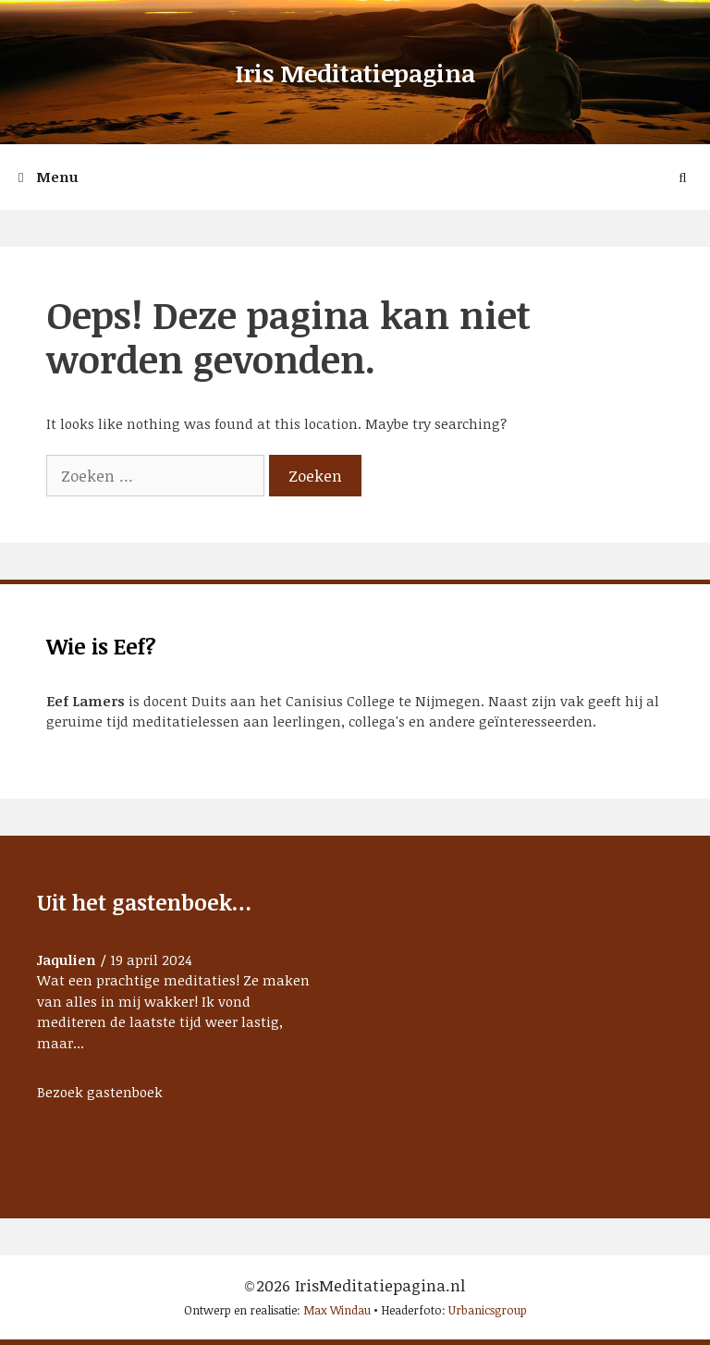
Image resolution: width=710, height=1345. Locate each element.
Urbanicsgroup (487, 1310)
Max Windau (337, 1310)
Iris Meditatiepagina (355, 73)
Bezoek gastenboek (100, 1091)
